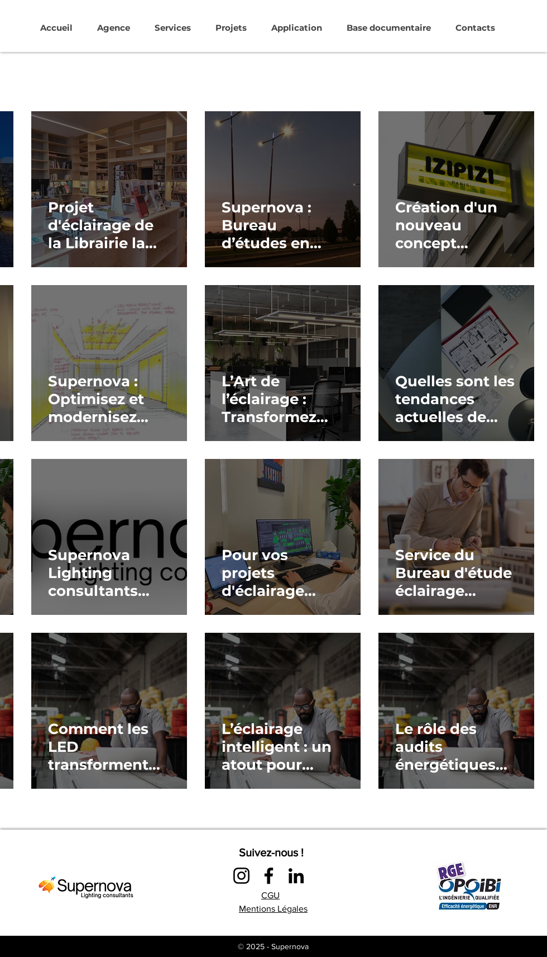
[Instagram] (241, 876)
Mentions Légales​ (273, 908)
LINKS (299, 929)
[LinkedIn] (296, 876)
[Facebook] (269, 876)
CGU (270, 895)
